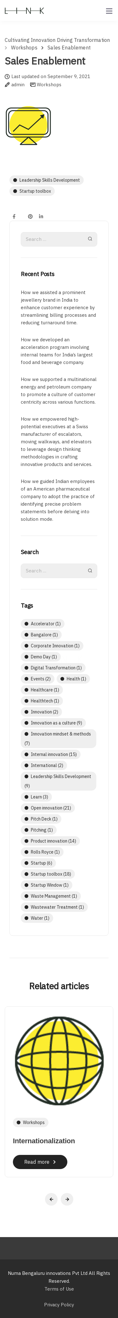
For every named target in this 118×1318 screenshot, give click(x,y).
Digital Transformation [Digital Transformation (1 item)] (56, 668)
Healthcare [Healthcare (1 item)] (45, 690)
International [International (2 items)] (47, 765)
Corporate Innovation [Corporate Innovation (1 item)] (55, 646)
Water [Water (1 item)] (40, 918)
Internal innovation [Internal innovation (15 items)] (54, 754)
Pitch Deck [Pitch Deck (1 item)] (44, 819)
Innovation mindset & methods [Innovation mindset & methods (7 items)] (58, 738)
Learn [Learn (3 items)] (39, 797)
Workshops (49, 84)
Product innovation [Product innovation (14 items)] (53, 841)
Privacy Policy (59, 1305)
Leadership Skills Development (50, 180)
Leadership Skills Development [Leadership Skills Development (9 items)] (58, 781)
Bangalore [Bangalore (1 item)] (44, 635)
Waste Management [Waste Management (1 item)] (54, 896)
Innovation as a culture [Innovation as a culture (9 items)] (56, 723)
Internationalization (44, 1141)
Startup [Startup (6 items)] (41, 863)
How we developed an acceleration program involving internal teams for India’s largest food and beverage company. (57, 351)
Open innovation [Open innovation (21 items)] (51, 808)
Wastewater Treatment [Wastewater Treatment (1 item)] (57, 907)
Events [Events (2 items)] (41, 679)
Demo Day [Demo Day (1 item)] (44, 657)
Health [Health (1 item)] (76, 679)
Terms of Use (59, 1289)
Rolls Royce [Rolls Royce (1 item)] (45, 852)
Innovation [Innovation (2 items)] (44, 712)
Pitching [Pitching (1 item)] (42, 830)
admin (18, 85)
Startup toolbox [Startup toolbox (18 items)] (51, 874)
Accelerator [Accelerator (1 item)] (46, 624)
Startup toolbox (35, 191)
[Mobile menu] (109, 11)
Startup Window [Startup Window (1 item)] (50, 885)
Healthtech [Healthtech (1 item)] (45, 701)
